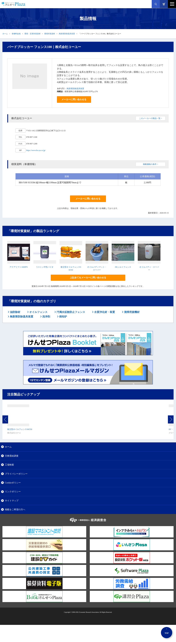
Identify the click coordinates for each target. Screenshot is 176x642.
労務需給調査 (11, 456)
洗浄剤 (46, 316)
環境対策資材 (49, 34)
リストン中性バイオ (44, 267)
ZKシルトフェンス (123, 267)
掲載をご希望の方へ (15, 509)
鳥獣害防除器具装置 (67, 34)
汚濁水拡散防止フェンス (70, 312)
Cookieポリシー (13, 482)
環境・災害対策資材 (32, 34)
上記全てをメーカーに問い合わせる (88, 277)
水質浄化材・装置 (104, 312)
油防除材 (14, 312)
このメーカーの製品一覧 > (150, 118)
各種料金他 (16, 34)
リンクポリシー (13, 491)
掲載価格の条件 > (150, 164)
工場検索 (9, 464)
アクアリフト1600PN (19, 267)
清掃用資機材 (131, 312)
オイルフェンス (38, 312)
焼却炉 (63, 316)
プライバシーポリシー (16, 473)
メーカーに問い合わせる (73, 99)
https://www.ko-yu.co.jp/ (36, 150)
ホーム (5, 34)
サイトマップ (11, 500)
